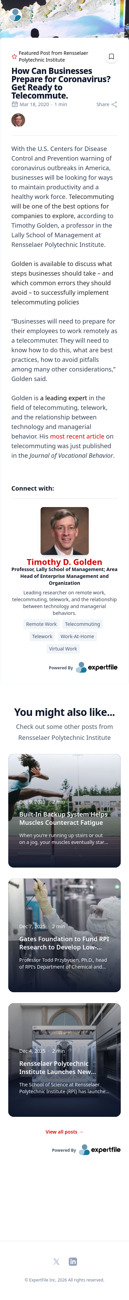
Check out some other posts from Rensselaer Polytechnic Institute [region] (64, 732)
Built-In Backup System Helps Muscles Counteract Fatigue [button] (63, 818)
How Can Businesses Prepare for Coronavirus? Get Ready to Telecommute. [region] (60, 83)
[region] (64, 307)
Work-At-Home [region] (77, 636)
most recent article (77, 436)
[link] (18, 120)
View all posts (64, 1131)
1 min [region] (60, 104)
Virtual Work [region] (63, 648)
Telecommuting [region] (82, 624)
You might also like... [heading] (64, 712)
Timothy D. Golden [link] (65, 561)
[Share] (107, 104)
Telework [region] (42, 636)
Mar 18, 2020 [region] (30, 104)
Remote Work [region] (41, 624)
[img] (18, 120)
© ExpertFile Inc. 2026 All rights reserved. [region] (65, 1280)
